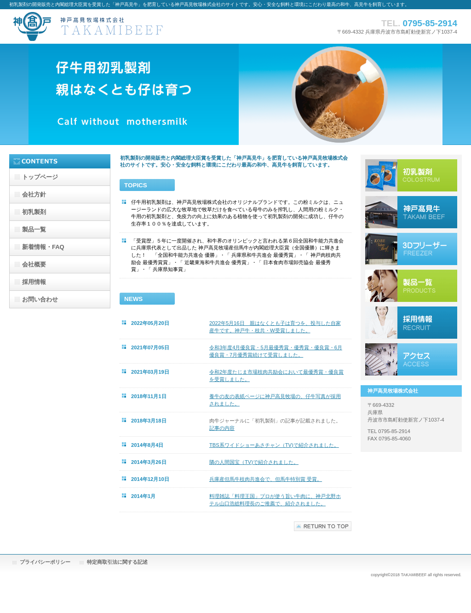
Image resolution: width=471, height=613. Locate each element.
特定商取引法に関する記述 (117, 562)
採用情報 (411, 322)
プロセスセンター (411, 249)
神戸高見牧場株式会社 (101, 26)
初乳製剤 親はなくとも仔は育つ (411, 175)
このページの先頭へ (322, 526)
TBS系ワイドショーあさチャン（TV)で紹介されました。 (274, 445)
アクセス (411, 359)
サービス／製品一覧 (411, 286)
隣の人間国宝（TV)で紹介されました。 (254, 462)
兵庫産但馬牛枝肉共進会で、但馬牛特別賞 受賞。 (265, 479)
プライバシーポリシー (45, 562)
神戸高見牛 (411, 212)
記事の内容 (222, 428)
